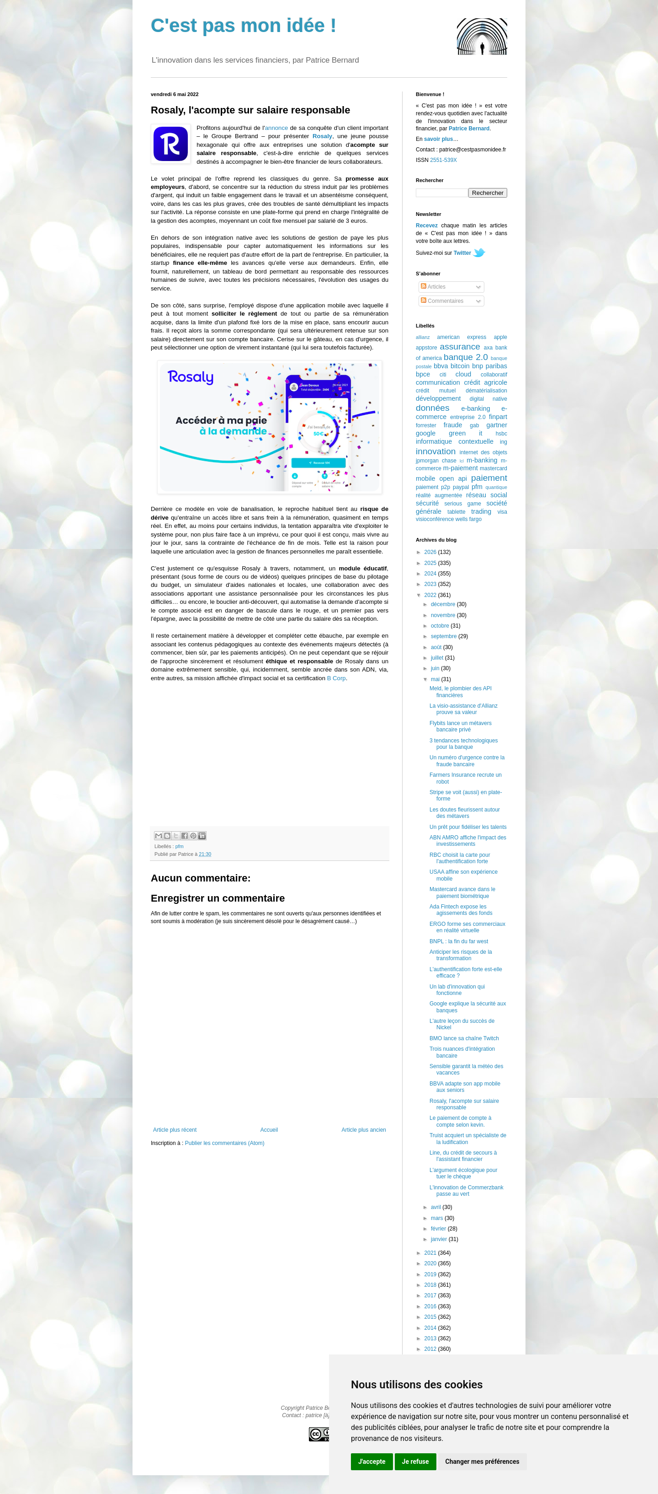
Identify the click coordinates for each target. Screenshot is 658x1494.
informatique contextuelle (455, 441)
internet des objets (483, 452)
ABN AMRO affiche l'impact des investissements (468, 840)
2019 (431, 1274)
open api (453, 478)
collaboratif (494, 374)
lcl (462, 460)
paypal (461, 487)
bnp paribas (489, 366)
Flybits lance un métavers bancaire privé (461, 726)
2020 (431, 1263)
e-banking (475, 408)
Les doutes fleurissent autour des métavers (465, 812)
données (433, 408)
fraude (453, 425)
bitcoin (460, 366)
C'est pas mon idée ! (244, 25)
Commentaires (442, 301)
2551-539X (443, 160)
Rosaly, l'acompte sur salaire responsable (464, 1104)
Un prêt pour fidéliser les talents (468, 827)
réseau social (486, 495)
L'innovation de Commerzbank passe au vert (467, 1190)
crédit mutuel (436, 390)
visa (502, 512)
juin (436, 668)
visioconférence (435, 519)
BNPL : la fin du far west (459, 941)
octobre (441, 626)
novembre (444, 615)
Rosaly (322, 136)
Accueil (269, 1130)
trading (481, 511)
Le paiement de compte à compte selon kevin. (460, 1121)
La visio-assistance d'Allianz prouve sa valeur (464, 709)
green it (465, 433)
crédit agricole (485, 382)
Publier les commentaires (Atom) (225, 1143)
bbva (441, 366)
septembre (444, 636)
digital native (488, 399)
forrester (426, 425)
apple (500, 337)
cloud (463, 374)
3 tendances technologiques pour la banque (464, 743)
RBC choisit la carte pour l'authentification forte (460, 858)
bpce (423, 374)
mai (436, 679)
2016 (431, 1306)
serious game (463, 503)
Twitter (462, 253)
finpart (498, 416)
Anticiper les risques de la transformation (461, 955)
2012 (431, 1349)
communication (438, 382)
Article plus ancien (364, 1130)
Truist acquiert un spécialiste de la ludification (468, 1138)
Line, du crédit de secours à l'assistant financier (463, 1156)
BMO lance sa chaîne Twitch (464, 1038)
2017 (431, 1295)
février (439, 1228)
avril (436, 1207)
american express (462, 337)
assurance (460, 346)
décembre (444, 604)
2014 (431, 1328)
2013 (431, 1338)
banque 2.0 (466, 357)
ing (503, 442)
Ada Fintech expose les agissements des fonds (461, 909)
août (437, 647)
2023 (431, 584)
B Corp (336, 678)
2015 (431, 1317)
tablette (456, 512)
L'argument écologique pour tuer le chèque (463, 1173)
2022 (431, 595)
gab (474, 425)
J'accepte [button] (372, 1461)
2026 (431, 552)
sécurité (427, 503)
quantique (496, 487)
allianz (423, 337)
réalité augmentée (439, 495)
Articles (433, 287)
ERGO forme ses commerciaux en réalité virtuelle (467, 927)
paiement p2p (433, 487)
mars (438, 1218)
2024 (431, 573)
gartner (496, 425)
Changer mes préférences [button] (483, 1461)
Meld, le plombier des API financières (461, 691)
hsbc (501, 433)
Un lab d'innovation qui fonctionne (457, 989)
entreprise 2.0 (467, 417)
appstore (426, 347)
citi (443, 374)
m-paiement (460, 468)
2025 (431, 563)
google (425, 433)
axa (488, 347)
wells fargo (469, 519)
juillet (438, 658)
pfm (179, 846)
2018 (431, 1285)
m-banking (482, 460)
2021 (431, 1253)
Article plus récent (174, 1130)
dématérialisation (486, 390)
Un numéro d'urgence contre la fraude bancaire (467, 760)
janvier (440, 1239)
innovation (436, 451)
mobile (425, 478)
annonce (276, 127)
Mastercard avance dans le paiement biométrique (462, 892)
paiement (489, 478)
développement (438, 398)
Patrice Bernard (469, 128)
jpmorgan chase (436, 460)
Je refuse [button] (415, 1461)
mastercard (493, 468)
